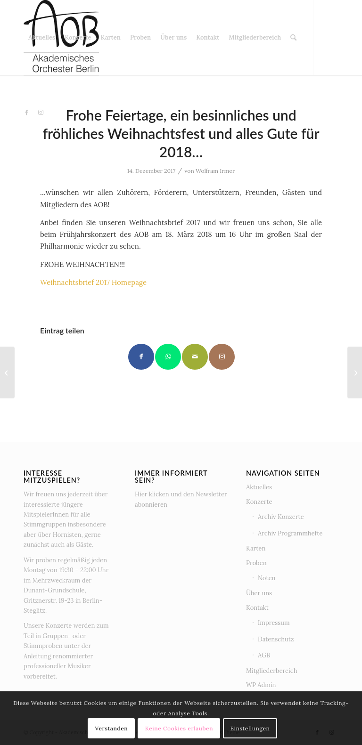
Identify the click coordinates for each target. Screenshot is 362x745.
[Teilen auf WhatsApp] (168, 357)
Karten (255, 548)
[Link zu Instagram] (40, 112)
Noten (266, 578)
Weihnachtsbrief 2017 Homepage (93, 282)
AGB (264, 655)
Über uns (259, 593)
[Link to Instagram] (222, 357)
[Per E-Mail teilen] (195, 357)
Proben (256, 563)
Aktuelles (259, 487)
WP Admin (261, 685)
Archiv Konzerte (281, 517)
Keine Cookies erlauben (179, 728)
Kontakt (257, 608)
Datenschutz (276, 639)
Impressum (274, 623)
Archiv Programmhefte (290, 533)
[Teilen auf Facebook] (141, 357)
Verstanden (111, 728)
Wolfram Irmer (215, 170)
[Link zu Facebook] (26, 112)
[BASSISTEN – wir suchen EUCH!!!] (354, 372)
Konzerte (259, 502)
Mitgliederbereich (271, 671)
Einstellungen (250, 728)
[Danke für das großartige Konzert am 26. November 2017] (7, 372)
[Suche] (293, 37)
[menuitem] (42, 37)
